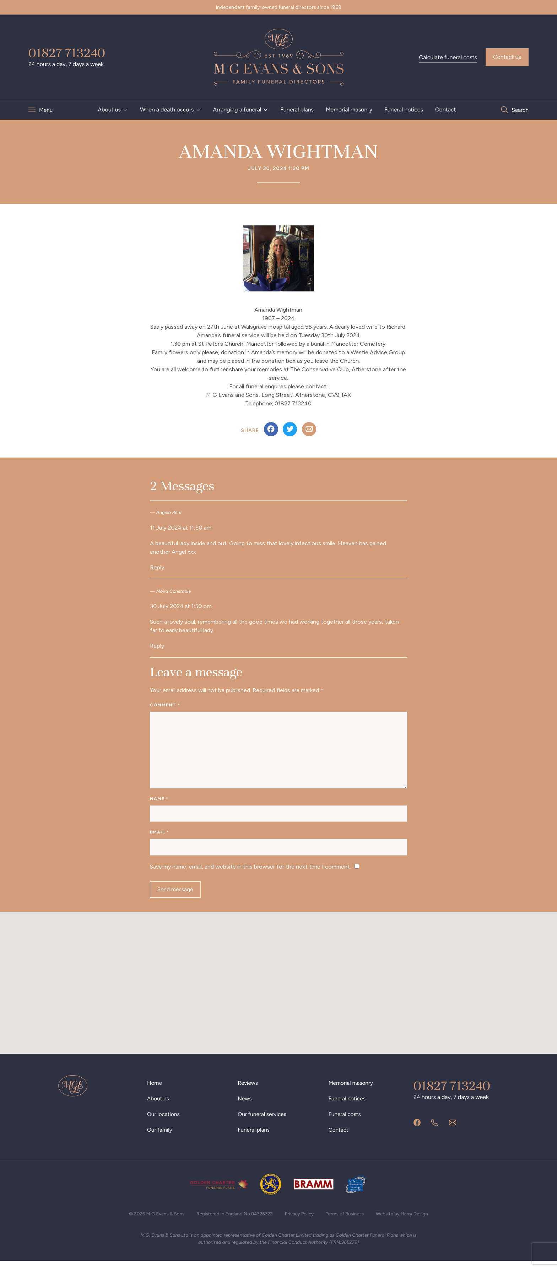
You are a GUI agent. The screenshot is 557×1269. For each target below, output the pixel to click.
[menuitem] (113, 109)
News (245, 1105)
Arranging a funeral (237, 109)
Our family (160, 1136)
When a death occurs (167, 109)
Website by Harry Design (407, 1221)
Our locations (164, 1120)
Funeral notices (403, 109)
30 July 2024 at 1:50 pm (180, 606)
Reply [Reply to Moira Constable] (157, 645)
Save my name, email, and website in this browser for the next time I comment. (250, 872)
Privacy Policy (300, 1221)
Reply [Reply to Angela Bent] (157, 567)
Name (159, 801)
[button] (278, 983)
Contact (445, 109)
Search (520, 109)
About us (109, 109)
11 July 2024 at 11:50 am (180, 527)
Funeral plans (297, 109)
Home (155, 1089)
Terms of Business (348, 1221)
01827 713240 (66, 53)
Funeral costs (345, 1120)
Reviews (248, 1089)
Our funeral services (263, 1120)
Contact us (507, 57)
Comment (165, 704)
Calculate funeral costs (448, 57)
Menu (46, 109)
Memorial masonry (349, 109)
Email (159, 836)
